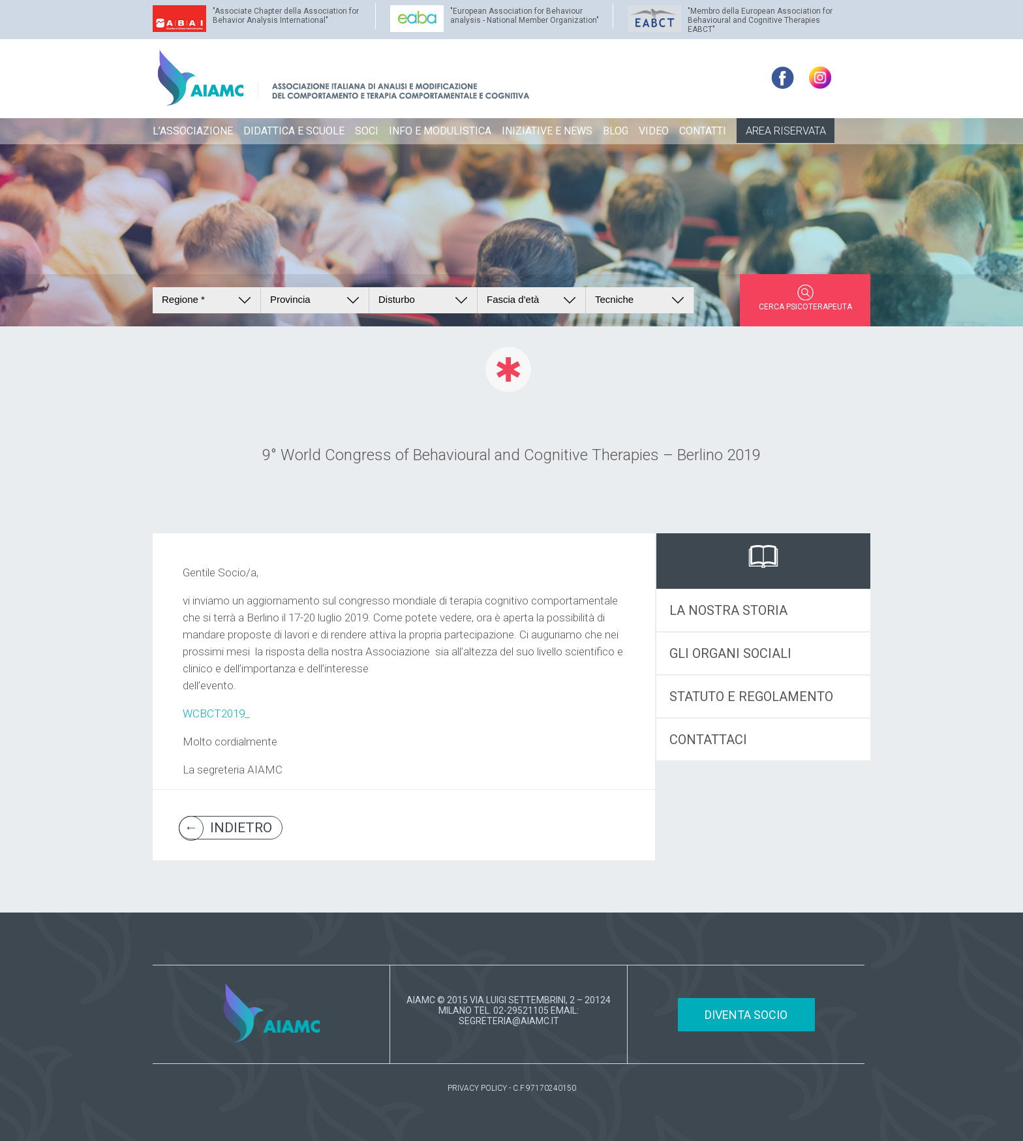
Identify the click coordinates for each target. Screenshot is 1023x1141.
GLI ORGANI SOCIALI (730, 653)
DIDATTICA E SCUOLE (293, 131)
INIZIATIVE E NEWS (547, 131)
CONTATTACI (708, 739)
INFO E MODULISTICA (440, 131)
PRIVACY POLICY (477, 1088)
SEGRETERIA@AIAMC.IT (509, 1021)
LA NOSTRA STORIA (728, 610)
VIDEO (654, 131)
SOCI (366, 131)
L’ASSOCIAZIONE (193, 131)
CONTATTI (702, 131)
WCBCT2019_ (216, 713)
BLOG (615, 131)
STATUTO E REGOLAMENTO (751, 696)
